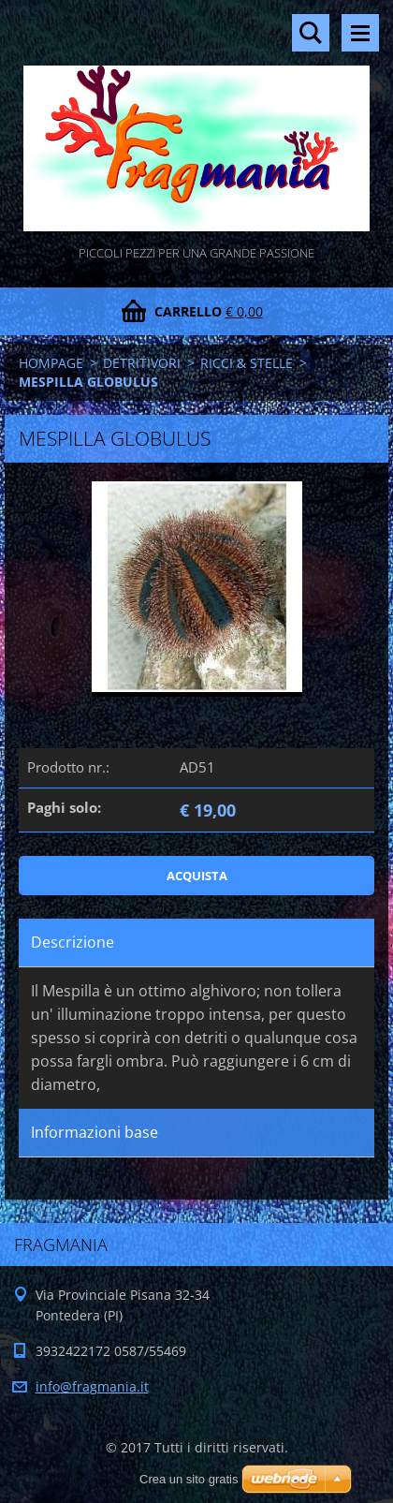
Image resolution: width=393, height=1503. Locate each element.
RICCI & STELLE (246, 363)
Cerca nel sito (310, 33)
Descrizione (72, 942)
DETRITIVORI (142, 363)
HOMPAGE (51, 363)
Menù (360, 33)
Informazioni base (94, 1132)
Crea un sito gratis (189, 1479)
